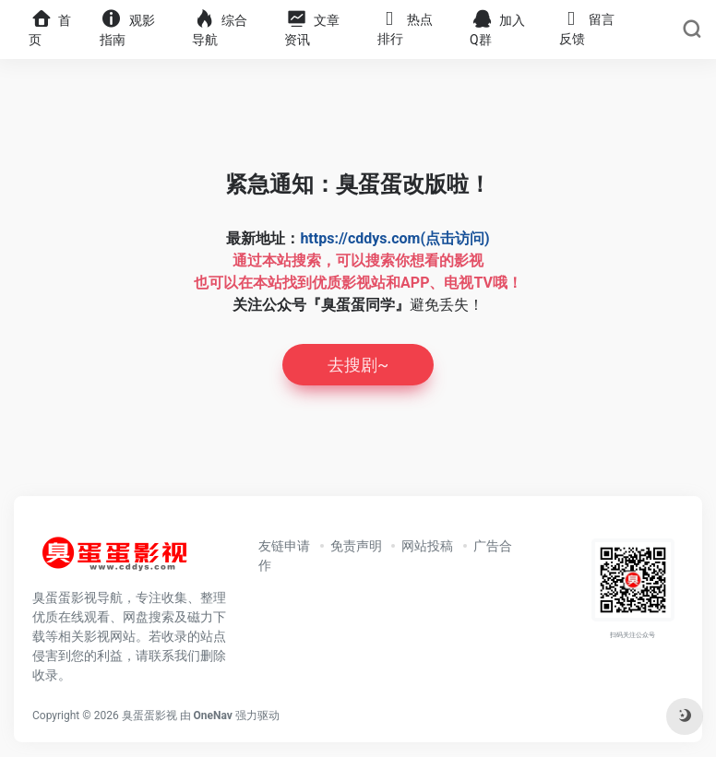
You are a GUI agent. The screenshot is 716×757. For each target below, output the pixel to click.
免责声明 (356, 545)
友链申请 (284, 545)
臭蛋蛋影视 (149, 715)
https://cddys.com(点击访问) (394, 238)
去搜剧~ (358, 364)
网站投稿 (427, 545)
